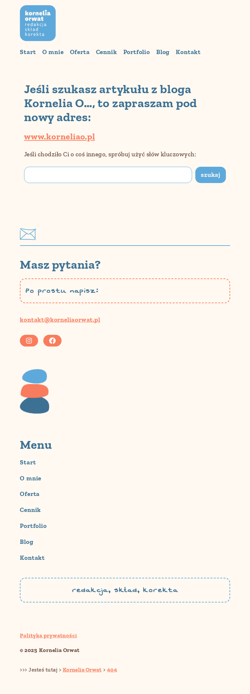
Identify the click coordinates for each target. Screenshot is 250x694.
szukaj (210, 174)
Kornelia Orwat (59, 650)
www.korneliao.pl (59, 136)
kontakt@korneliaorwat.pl (60, 319)
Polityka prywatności (48, 635)
